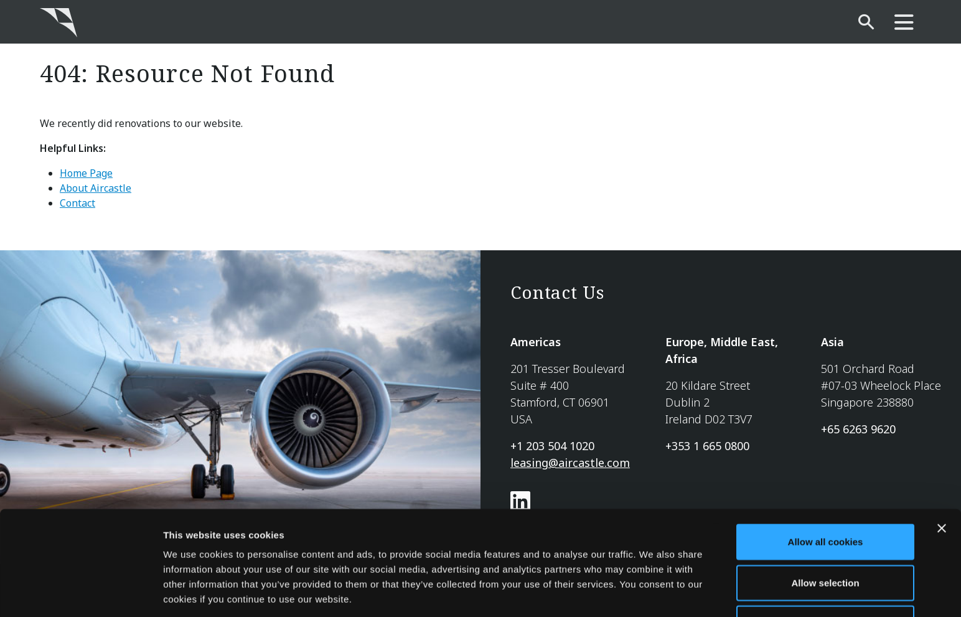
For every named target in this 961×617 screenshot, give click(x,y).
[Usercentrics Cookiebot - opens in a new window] (80, 592)
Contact (77, 203)
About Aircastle (95, 188)
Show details (653, 592)
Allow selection (825, 535)
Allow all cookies (825, 494)
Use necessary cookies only (825, 576)
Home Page (86, 173)
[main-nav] (904, 22)
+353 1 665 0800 (707, 445)
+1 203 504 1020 (552, 445)
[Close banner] (941, 481)
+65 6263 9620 (858, 429)
